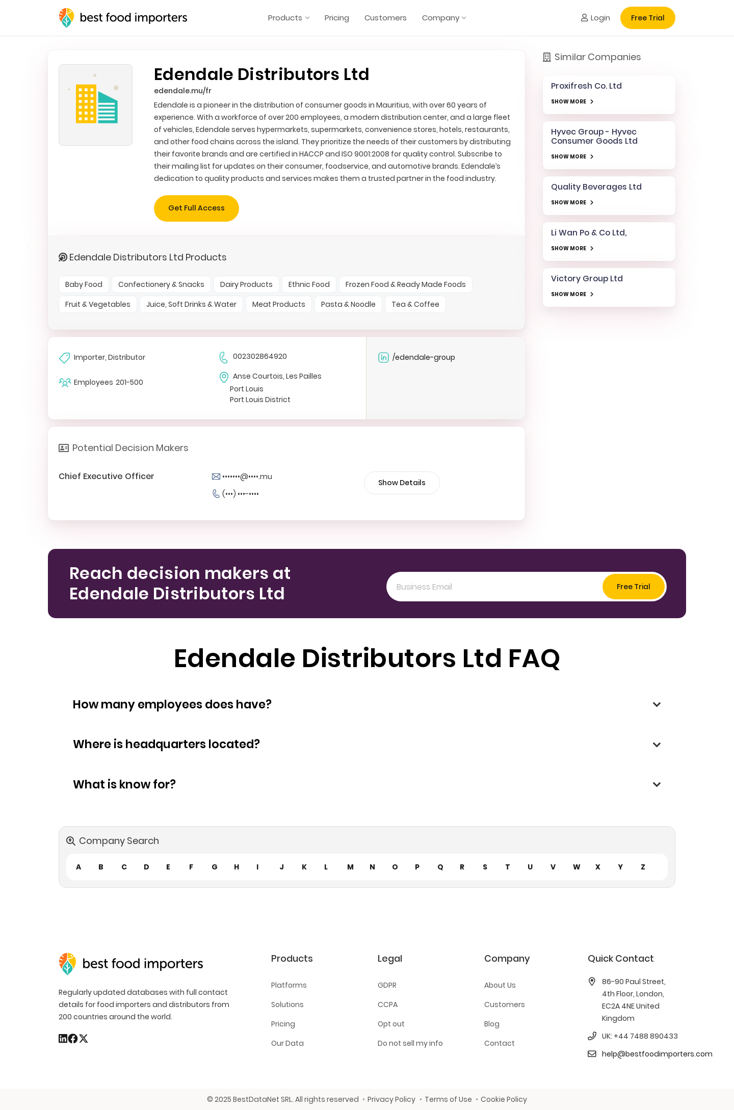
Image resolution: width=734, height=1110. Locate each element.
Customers (504, 1004)
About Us (500, 985)
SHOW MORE (568, 101)
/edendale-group (416, 357)
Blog (492, 1024)
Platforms (289, 985)
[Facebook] (73, 1039)
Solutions (287, 1004)
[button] (305, 18)
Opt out (391, 1024)
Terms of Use (448, 1099)
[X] (83, 1039)
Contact (499, 1043)
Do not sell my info (410, 1043)
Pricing (283, 1024)
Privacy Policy (391, 1099)
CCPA (388, 1004)
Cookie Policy (504, 1099)
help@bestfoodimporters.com (657, 1054)
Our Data (287, 1043)
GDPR (387, 985)
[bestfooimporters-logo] (123, 18)
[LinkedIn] (63, 1039)
